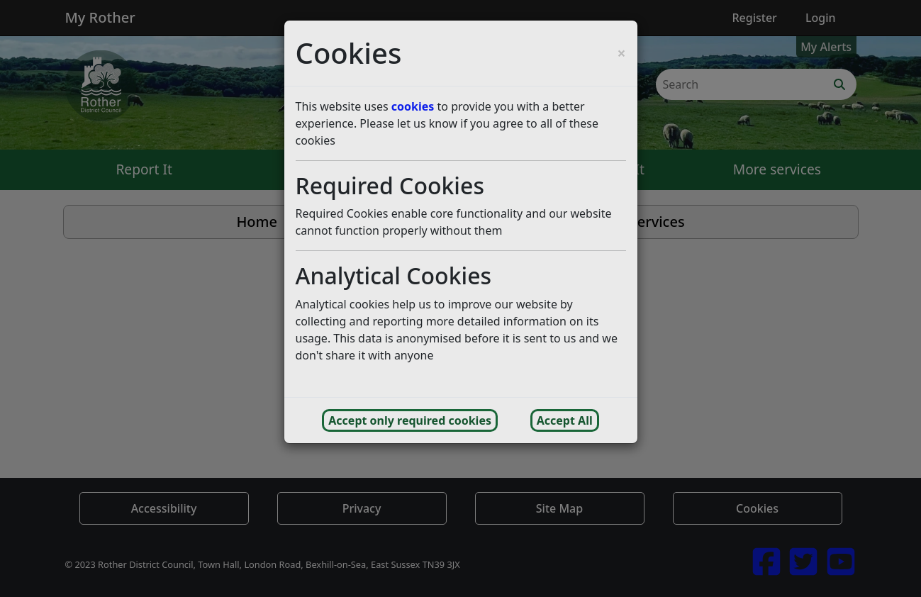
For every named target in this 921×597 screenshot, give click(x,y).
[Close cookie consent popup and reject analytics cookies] (621, 53)
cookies (413, 106)
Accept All (565, 420)
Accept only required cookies (409, 420)
